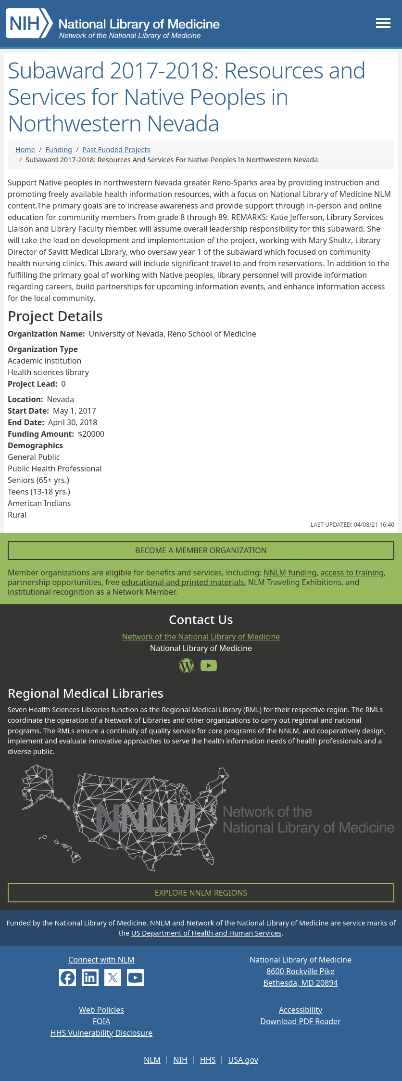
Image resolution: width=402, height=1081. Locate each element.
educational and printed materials (183, 582)
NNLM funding (290, 572)
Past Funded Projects (116, 149)
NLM (152, 1060)
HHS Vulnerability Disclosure (101, 1033)
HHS (208, 1060)
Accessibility (300, 1009)
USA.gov (243, 1060)
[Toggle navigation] (383, 23)
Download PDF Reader (300, 1021)
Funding (58, 149)
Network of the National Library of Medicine (201, 636)
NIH (180, 1060)
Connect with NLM (101, 959)
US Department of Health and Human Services (206, 933)
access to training (352, 572)
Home (25, 149)
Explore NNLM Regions (201, 892)
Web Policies (101, 1009)
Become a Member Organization (201, 550)
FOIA (101, 1021)
